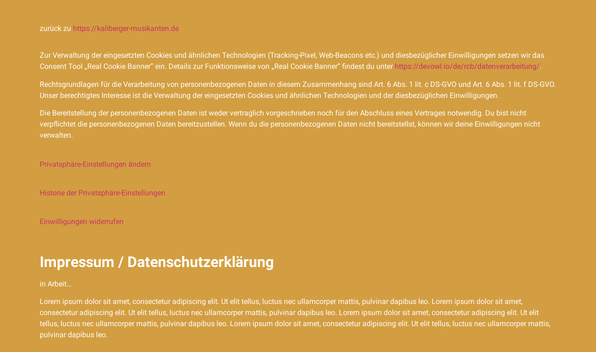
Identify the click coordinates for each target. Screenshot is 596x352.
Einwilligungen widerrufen (82, 221)
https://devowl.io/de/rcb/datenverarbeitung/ (467, 66)
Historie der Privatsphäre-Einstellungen (102, 192)
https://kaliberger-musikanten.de (126, 28)
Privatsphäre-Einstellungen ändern (95, 164)
